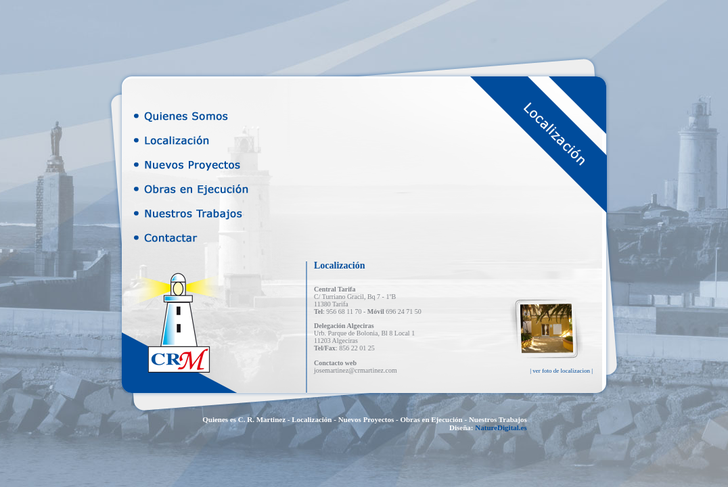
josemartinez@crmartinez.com (355, 370)
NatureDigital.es (500, 427)
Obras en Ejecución (431, 419)
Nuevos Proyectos (366, 419)
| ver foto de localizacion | (561, 370)
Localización (312, 419)
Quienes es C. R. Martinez (244, 419)
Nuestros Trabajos (498, 419)
